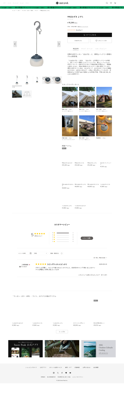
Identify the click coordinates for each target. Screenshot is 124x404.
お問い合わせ (86, 388)
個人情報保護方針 (51, 397)
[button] (59, 44)
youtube (70, 393)
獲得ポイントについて (83, 26)
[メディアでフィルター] (56, 274)
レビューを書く (87, 259)
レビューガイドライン (78, 397)
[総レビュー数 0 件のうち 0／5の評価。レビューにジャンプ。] (75, 30)
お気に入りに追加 (102, 40)
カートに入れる (91, 35)
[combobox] (40, 274)
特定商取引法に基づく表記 (64, 397)
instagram (53, 393)
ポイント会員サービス (55, 388)
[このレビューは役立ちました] (101, 296)
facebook (62, 393)
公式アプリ (43, 388)
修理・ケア (68, 388)
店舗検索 (77, 388)
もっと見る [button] (62, 352)
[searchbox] (23, 274)
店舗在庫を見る (78, 40)
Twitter (57, 393)
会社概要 (96, 388)
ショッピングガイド (31, 388)
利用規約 (43, 397)
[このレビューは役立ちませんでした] (105, 296)
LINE (66, 393)
